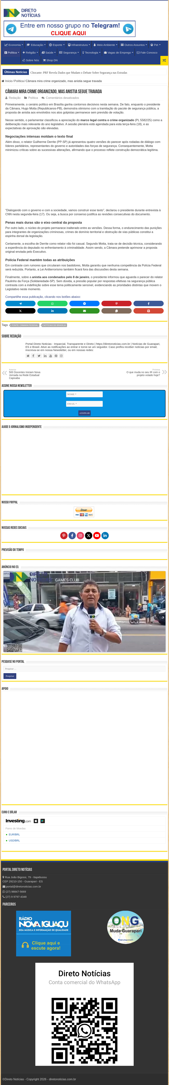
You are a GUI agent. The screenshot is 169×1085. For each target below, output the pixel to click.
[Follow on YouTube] (97, 535)
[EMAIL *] (84, 404)
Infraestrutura (78, 44)
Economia (13, 44)
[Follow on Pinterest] (64, 535)
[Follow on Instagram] (80, 535)
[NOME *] (84, 394)
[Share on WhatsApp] (52, 303)
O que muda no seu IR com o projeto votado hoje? (141, 373)
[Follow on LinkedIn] (105, 535)
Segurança (68, 52)
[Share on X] (20, 311)
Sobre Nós (31, 60)
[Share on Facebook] (148, 303)
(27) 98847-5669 (14, 891)
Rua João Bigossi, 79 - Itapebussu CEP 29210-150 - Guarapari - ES (25, 879)
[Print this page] (148, 311)
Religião (29, 52)
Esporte (55, 44)
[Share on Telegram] (20, 303)
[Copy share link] (116, 311)
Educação (35, 44)
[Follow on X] (88, 535)
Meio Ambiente (104, 44)
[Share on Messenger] (84, 303)
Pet (154, 44)
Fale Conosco (147, 52)
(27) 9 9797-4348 (15, 896)
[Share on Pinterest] (116, 303)
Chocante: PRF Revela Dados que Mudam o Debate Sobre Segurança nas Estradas (78, 72)
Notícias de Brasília (54, 325)
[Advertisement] (84, 181)
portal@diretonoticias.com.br (22, 886)
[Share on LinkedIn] (52, 311)
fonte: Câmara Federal (25, 325)
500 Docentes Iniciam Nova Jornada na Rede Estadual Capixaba (28, 374)
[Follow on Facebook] (72, 535)
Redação (15, 97)
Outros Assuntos (133, 44)
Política (11, 52)
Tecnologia (90, 52)
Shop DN (50, 60)
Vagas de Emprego (117, 52)
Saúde (47, 52)
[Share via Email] (84, 311)
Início (7, 81)
